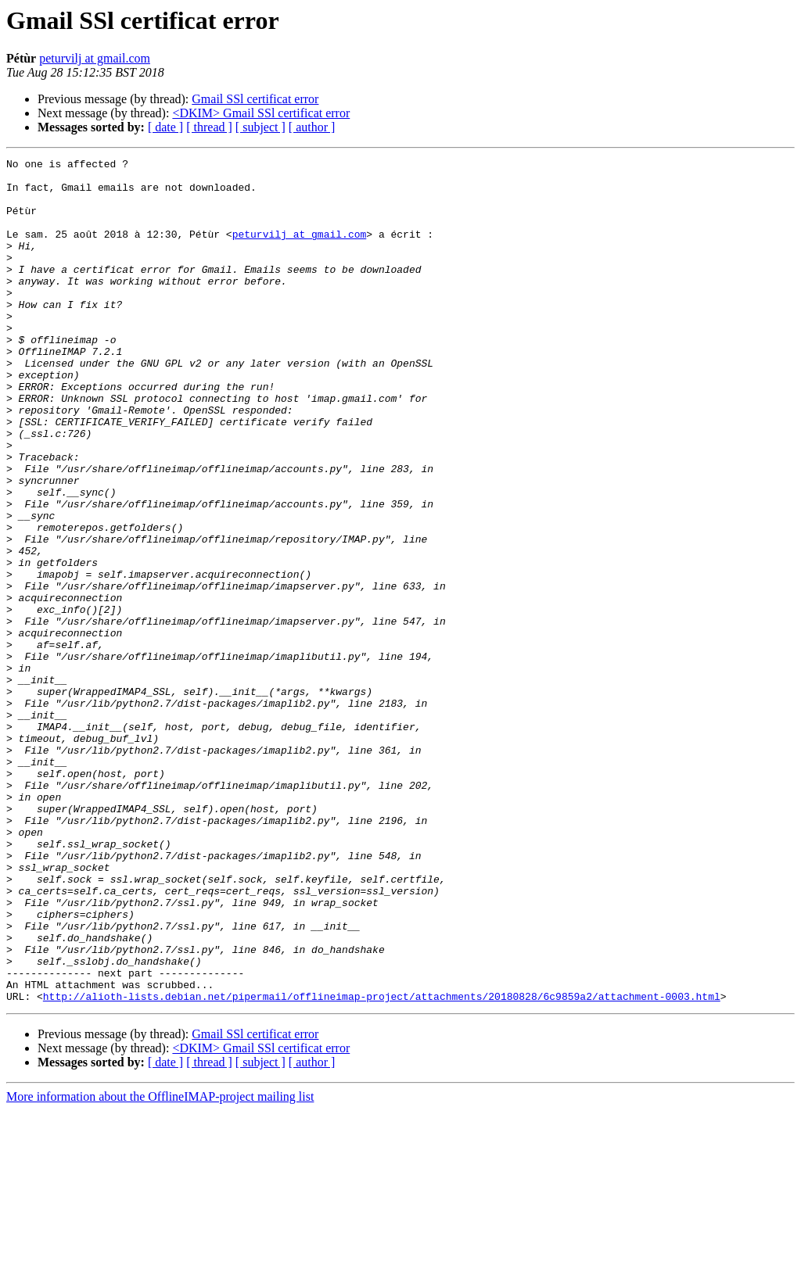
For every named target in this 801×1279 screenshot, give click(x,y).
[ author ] (312, 127)
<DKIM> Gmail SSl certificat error (261, 113)
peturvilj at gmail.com (94, 58)
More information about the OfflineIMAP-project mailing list (160, 1265)
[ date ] (165, 127)
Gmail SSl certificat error (255, 99)
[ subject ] (260, 127)
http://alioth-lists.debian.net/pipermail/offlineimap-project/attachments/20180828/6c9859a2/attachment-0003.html (381, 1165)
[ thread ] (209, 127)
